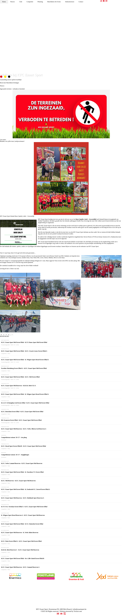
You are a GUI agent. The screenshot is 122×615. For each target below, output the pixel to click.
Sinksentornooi (69, 2)
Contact (80, 2)
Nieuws (12, 2)
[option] (15, 576)
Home (4, 2)
